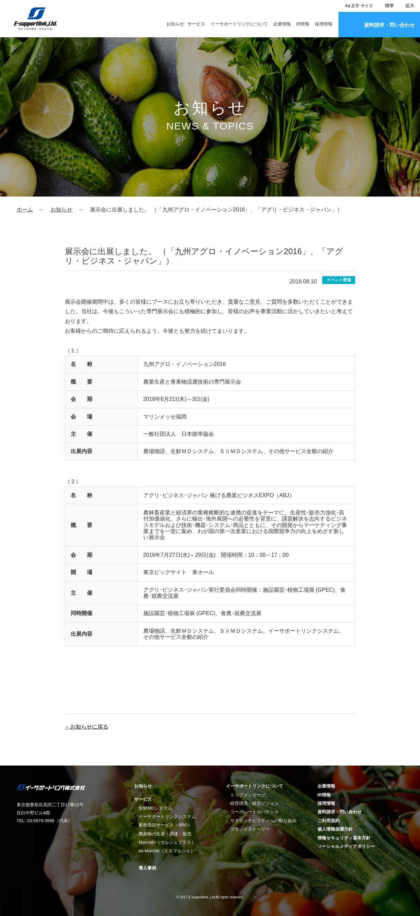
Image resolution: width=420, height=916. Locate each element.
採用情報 (323, 24)
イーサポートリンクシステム (167, 816)
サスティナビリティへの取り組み (263, 820)
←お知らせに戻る (86, 727)
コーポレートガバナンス (254, 811)
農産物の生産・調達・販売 (165, 833)
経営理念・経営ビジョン (254, 803)
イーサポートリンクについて (239, 24)
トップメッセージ (248, 794)
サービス (196, 24)
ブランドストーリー (250, 829)
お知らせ (175, 24)
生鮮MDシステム (155, 808)
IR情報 (302, 24)
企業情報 (282, 24)
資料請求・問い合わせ (389, 25)
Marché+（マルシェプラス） (167, 842)
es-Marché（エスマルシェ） (167, 850)
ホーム (25, 209)
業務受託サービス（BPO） (165, 825)
